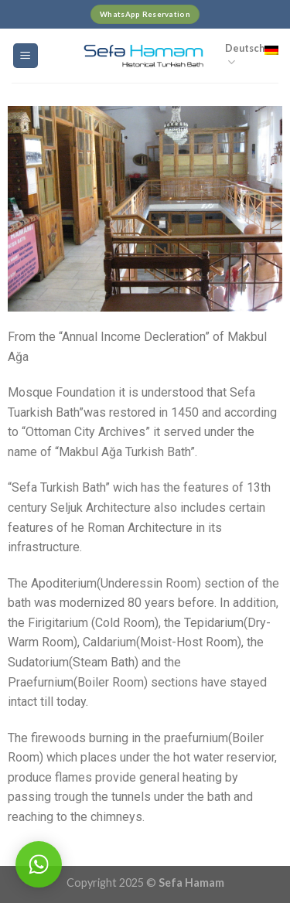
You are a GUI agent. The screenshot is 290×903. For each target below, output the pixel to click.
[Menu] (26, 56)
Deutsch (251, 56)
